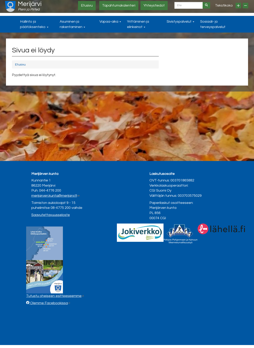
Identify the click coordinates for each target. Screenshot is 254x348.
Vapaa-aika (110, 21)
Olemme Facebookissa (50, 303)
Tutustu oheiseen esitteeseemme (55, 296)
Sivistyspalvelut (180, 21)
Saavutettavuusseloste (50, 215)
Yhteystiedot (154, 5)
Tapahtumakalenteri (118, 5)
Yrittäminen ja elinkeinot (138, 24)
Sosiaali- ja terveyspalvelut (212, 24)
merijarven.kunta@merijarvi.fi (55, 196)
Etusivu (87, 5)
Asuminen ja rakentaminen (72, 24)
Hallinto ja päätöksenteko (34, 24)
